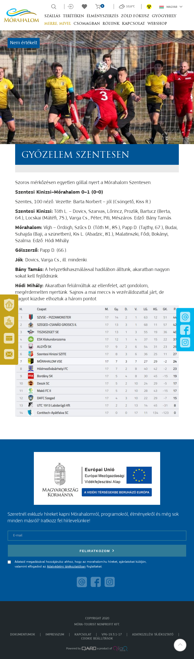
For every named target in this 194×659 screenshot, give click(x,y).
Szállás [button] (52, 16)
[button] (180, 645)
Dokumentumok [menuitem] (22, 634)
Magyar (171, 6)
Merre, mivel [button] (57, 24)
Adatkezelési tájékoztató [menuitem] (153, 634)
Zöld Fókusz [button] (135, 16)
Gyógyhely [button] (164, 16)
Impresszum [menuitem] (54, 634)
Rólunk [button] (111, 24)
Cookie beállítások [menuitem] (97, 638)
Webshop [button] (157, 24)
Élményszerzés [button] (102, 16)
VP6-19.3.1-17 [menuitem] (112, 634)
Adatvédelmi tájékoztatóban (66, 566)
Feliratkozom (97, 551)
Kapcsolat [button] (133, 24)
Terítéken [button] (73, 16)
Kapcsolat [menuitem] (83, 634)
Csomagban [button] (87, 24)
